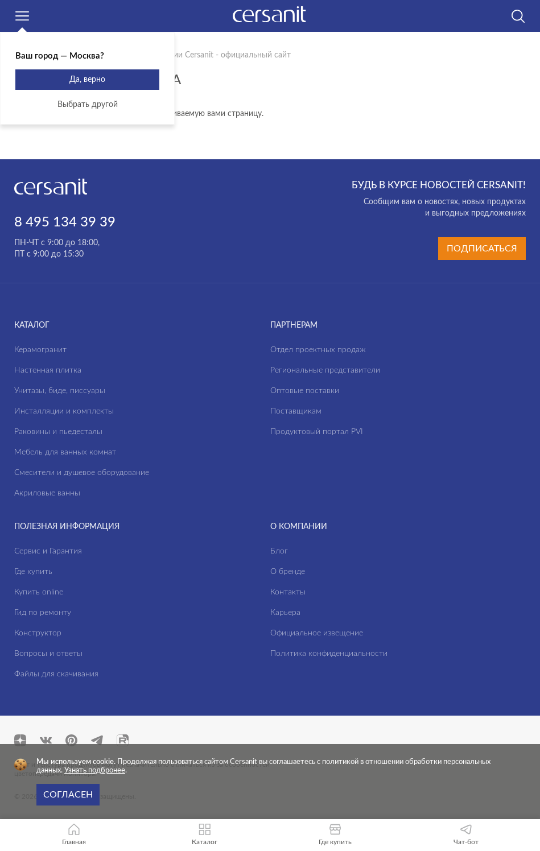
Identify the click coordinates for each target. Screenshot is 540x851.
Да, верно (87, 80)
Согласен (68, 794)
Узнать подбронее (94, 770)
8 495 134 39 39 (65, 222)
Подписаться (482, 248)
